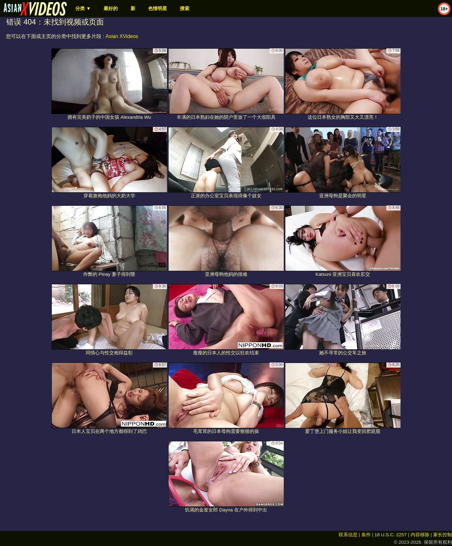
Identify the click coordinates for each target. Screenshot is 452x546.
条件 (366, 534)
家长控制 (442, 534)
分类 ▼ (83, 8)
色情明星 (157, 8)
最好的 (111, 8)
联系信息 (348, 534)
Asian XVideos (121, 36)
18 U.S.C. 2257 (390, 534)
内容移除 (420, 534)
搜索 (184, 8)
